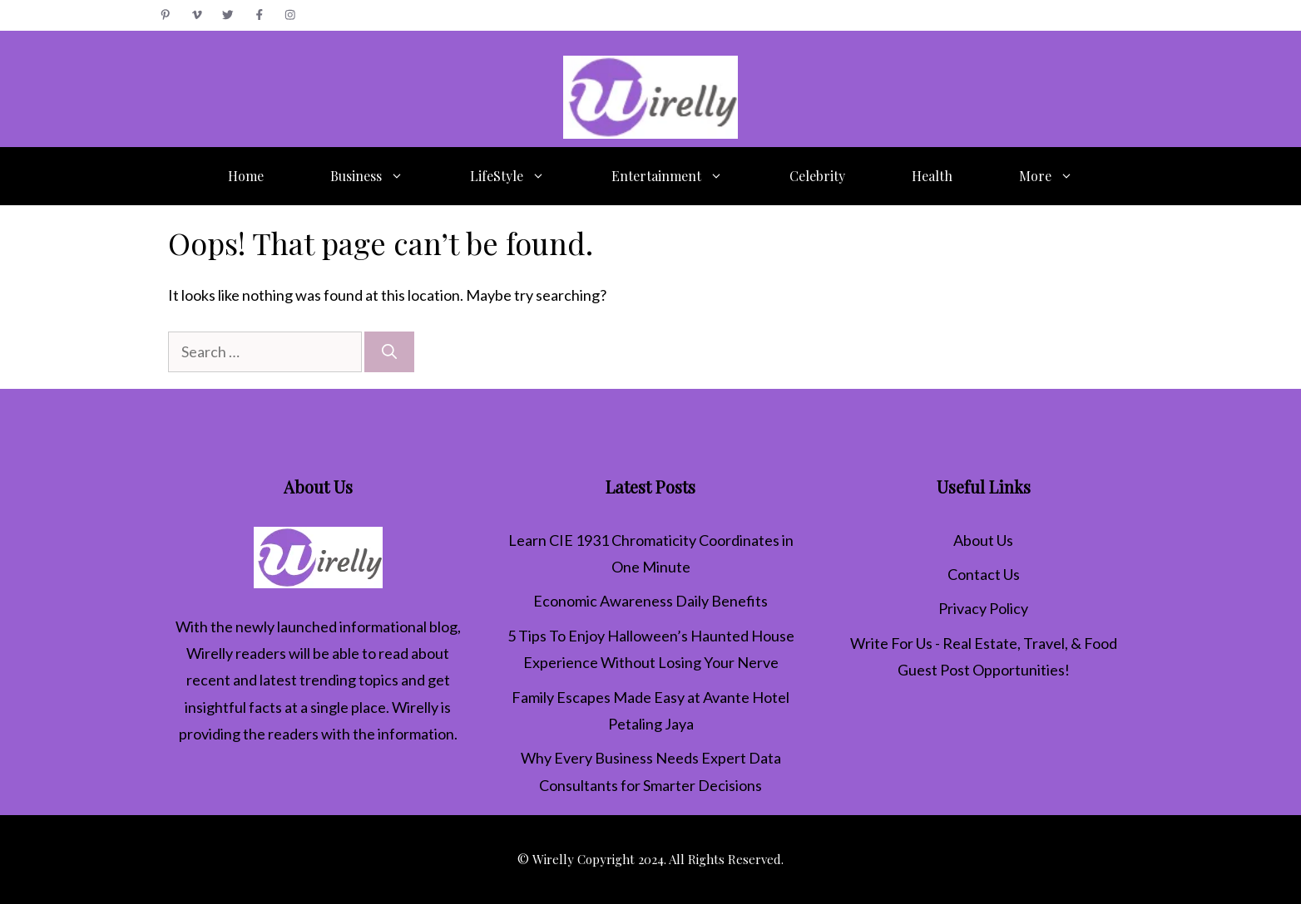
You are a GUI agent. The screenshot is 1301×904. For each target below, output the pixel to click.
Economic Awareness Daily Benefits (650, 601)
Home (246, 175)
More (1062, 176)
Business (383, 176)
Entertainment (683, 176)
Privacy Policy (983, 608)
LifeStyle (524, 176)
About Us (983, 540)
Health (932, 175)
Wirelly (209, 653)
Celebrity (817, 175)
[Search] (389, 352)
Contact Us (983, 574)
